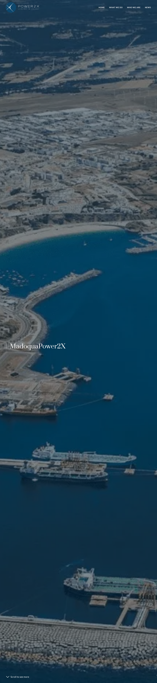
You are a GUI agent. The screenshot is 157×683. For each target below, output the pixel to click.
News (148, 7)
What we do (116, 7)
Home (102, 7)
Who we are (134, 7)
